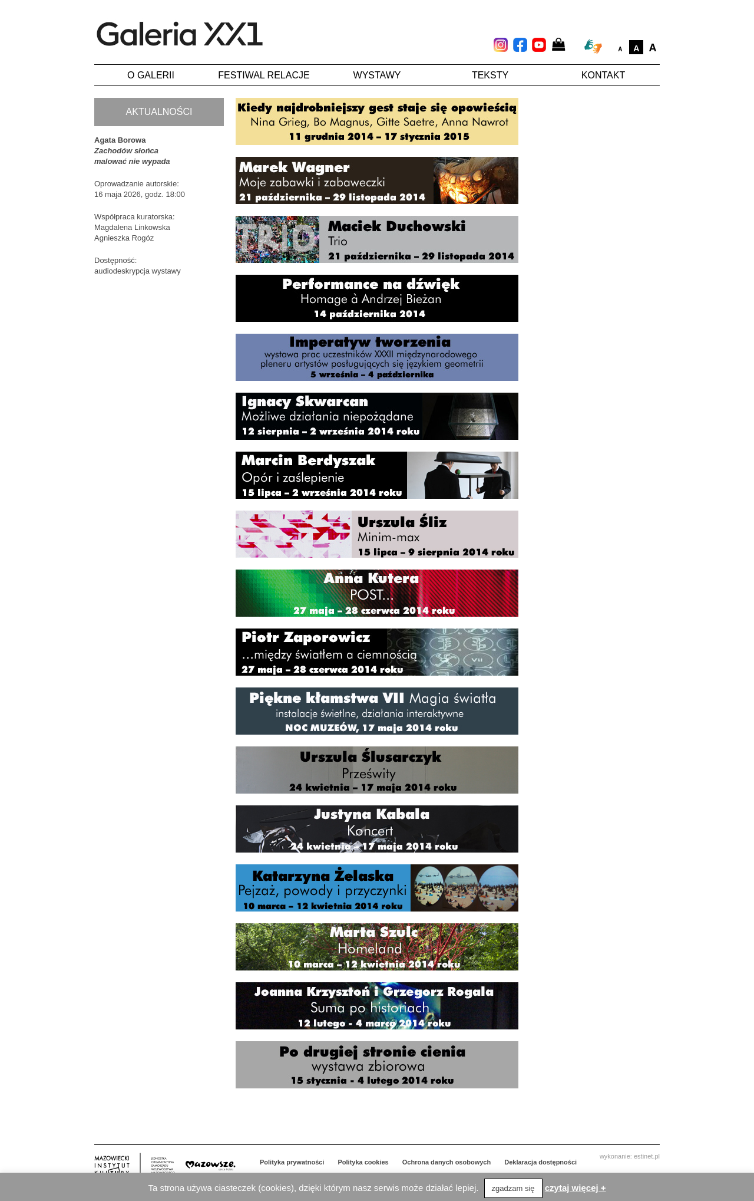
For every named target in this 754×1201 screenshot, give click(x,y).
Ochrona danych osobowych (446, 1162)
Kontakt (603, 75)
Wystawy (377, 75)
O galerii (150, 75)
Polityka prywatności (292, 1162)
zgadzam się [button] (513, 1188)
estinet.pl (647, 1156)
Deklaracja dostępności (540, 1162)
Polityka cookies (363, 1162)
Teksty (490, 75)
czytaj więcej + (575, 1188)
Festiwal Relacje (263, 75)
